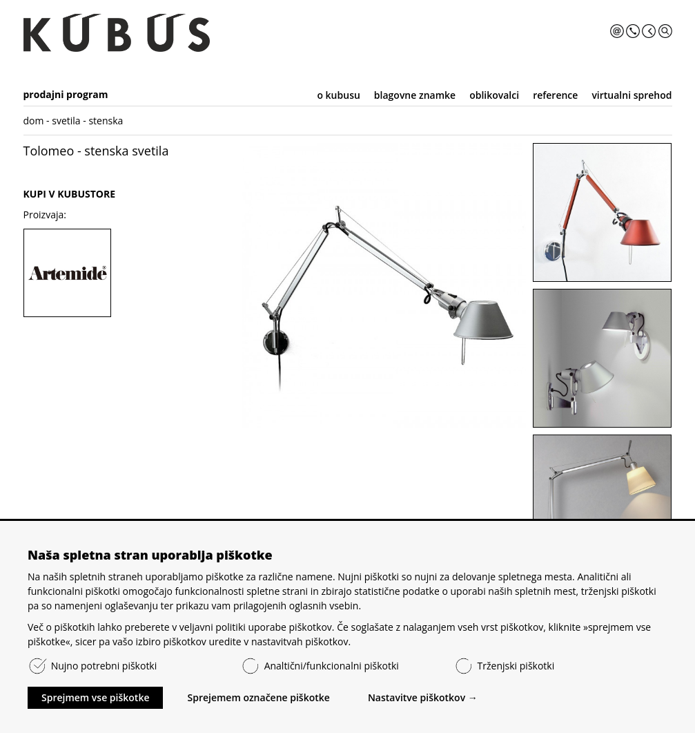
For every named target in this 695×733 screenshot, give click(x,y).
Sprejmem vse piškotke (95, 697)
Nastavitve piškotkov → (423, 697)
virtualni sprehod (631, 95)
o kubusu (338, 95)
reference (555, 95)
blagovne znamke (415, 95)
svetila (66, 120)
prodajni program (65, 94)
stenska (105, 120)
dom (33, 120)
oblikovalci (494, 95)
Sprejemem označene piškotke (258, 697)
